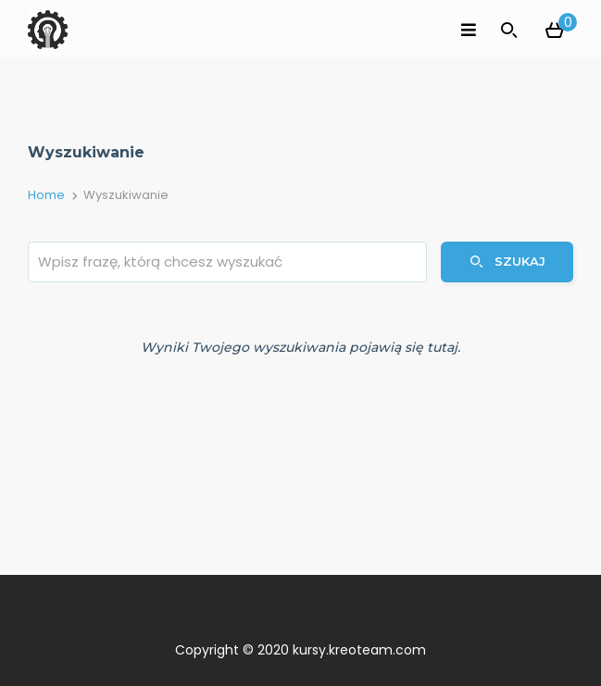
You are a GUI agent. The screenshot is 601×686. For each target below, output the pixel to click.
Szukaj (507, 261)
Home (46, 195)
